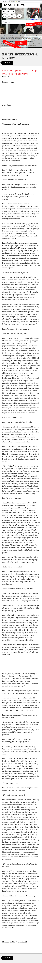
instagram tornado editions (12, 45)
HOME (21, 43)
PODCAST (8, 11)
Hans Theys (6, 76)
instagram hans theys (33, 24)
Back (7, 62)
